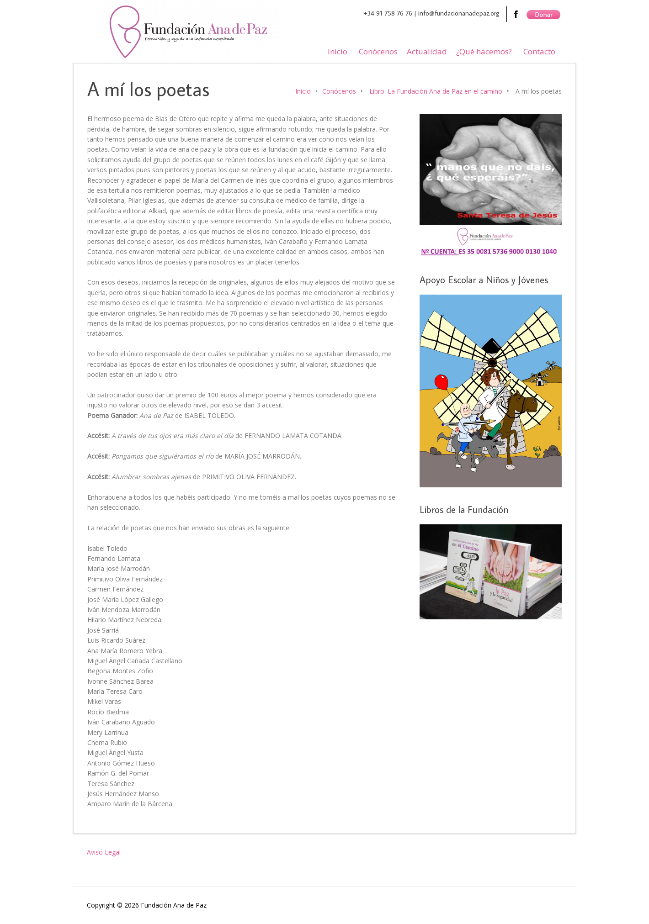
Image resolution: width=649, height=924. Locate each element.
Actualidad (427, 51)
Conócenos (378, 51)
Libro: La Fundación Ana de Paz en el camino (435, 91)
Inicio (337, 51)
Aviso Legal (104, 852)
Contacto (539, 51)
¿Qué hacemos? (484, 51)
